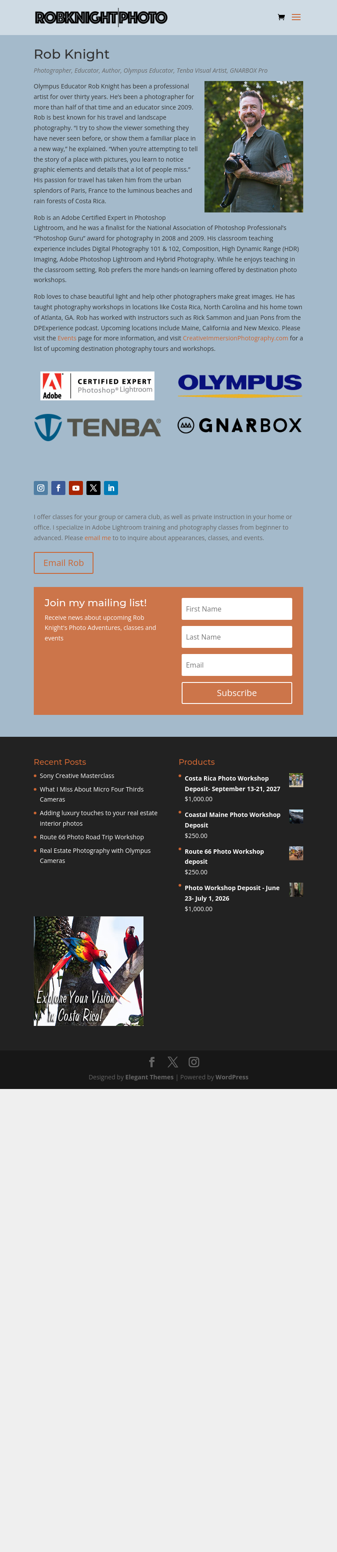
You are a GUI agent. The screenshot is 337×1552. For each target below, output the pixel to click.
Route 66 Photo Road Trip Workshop (92, 837)
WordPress (231, 1077)
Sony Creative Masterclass (77, 775)
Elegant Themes (149, 1077)
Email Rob (63, 563)
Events (66, 338)
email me (98, 538)
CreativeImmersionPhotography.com (235, 338)
